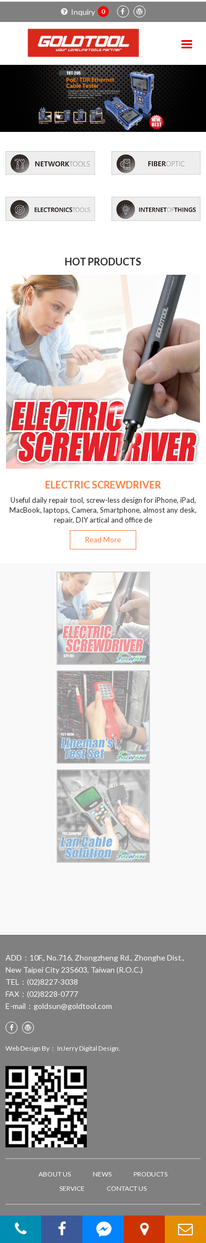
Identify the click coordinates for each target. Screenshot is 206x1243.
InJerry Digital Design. (88, 1048)
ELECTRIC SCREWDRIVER (103, 485)
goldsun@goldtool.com (73, 1006)
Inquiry (85, 11)
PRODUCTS (150, 1174)
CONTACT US (127, 1188)
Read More (103, 539)
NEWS (102, 1174)
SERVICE (72, 1188)
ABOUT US (54, 1174)
